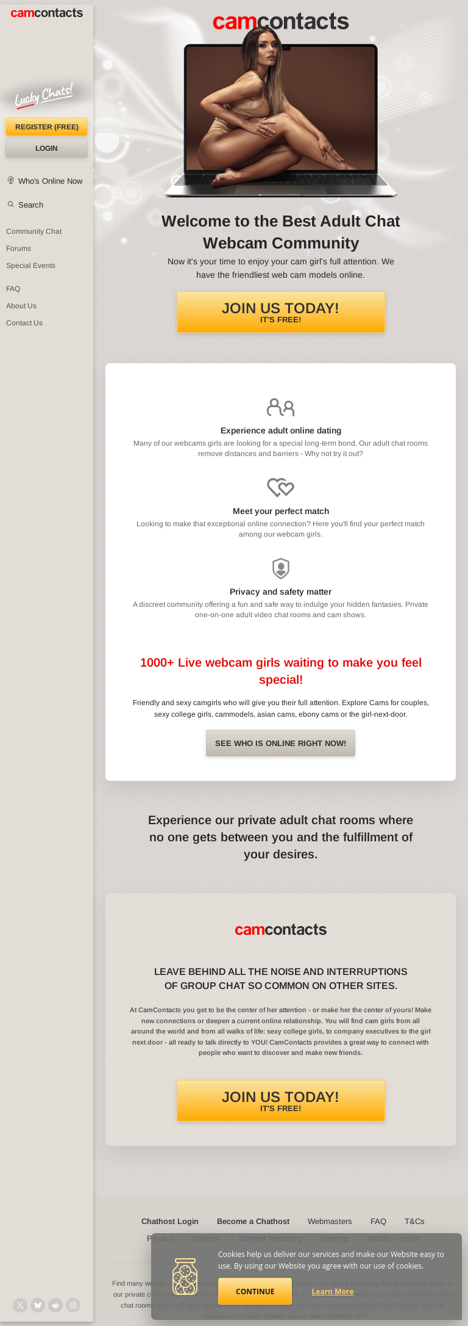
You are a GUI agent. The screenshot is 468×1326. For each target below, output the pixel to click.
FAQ (378, 1221)
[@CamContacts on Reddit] (55, 1305)
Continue (255, 1291)
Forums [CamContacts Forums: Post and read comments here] (18, 248)
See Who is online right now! (280, 743)
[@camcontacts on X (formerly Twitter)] (20, 1305)
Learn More (333, 1291)
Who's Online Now (50, 181)
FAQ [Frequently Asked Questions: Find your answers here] (13, 288)
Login (46, 148)
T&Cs (415, 1221)
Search (30, 204)
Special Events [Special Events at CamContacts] (30, 265)
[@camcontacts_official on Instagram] (73, 1305)
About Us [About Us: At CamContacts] (21, 306)
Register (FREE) (47, 127)
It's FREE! (280, 312)
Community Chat (34, 231)
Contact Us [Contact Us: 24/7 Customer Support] (24, 323)
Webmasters (330, 1221)
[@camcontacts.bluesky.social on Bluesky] (37, 1305)
